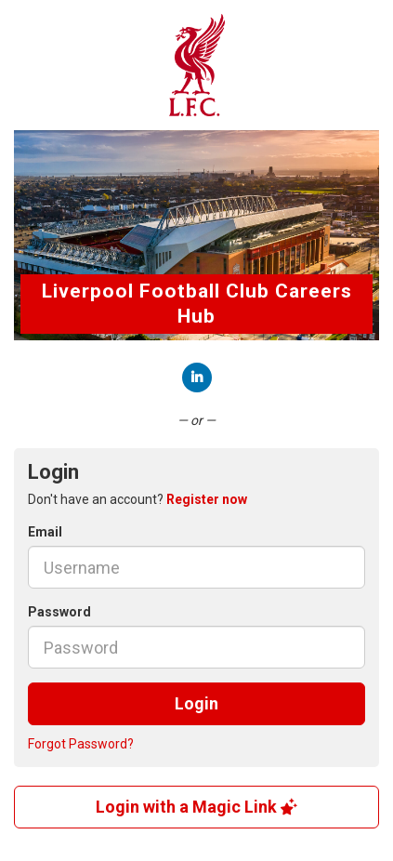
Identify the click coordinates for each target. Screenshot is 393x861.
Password (59, 611)
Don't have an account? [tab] (137, 499)
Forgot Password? (81, 743)
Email (45, 531)
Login (196, 703)
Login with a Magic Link (196, 806)
